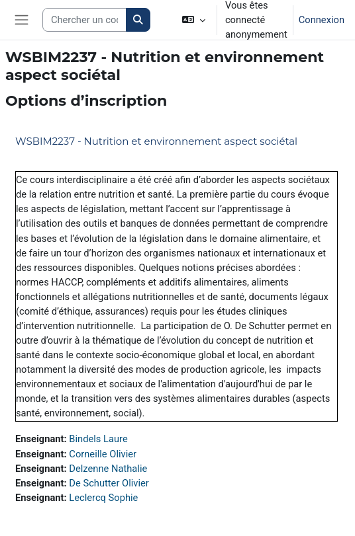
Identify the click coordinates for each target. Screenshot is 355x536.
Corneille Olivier (102, 454)
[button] (194, 20)
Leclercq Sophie (103, 498)
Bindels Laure (98, 439)
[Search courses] (84, 20)
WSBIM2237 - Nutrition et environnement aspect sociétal (156, 141)
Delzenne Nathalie (108, 469)
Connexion (321, 20)
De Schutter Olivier (108, 483)
